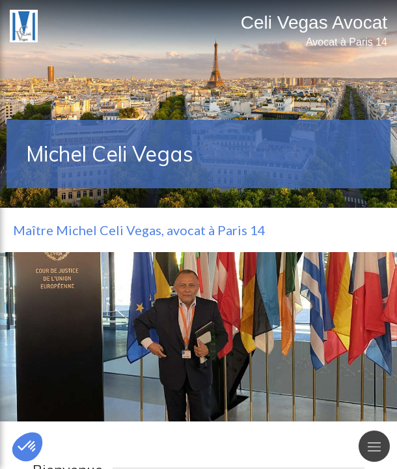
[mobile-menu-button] (374, 446)
